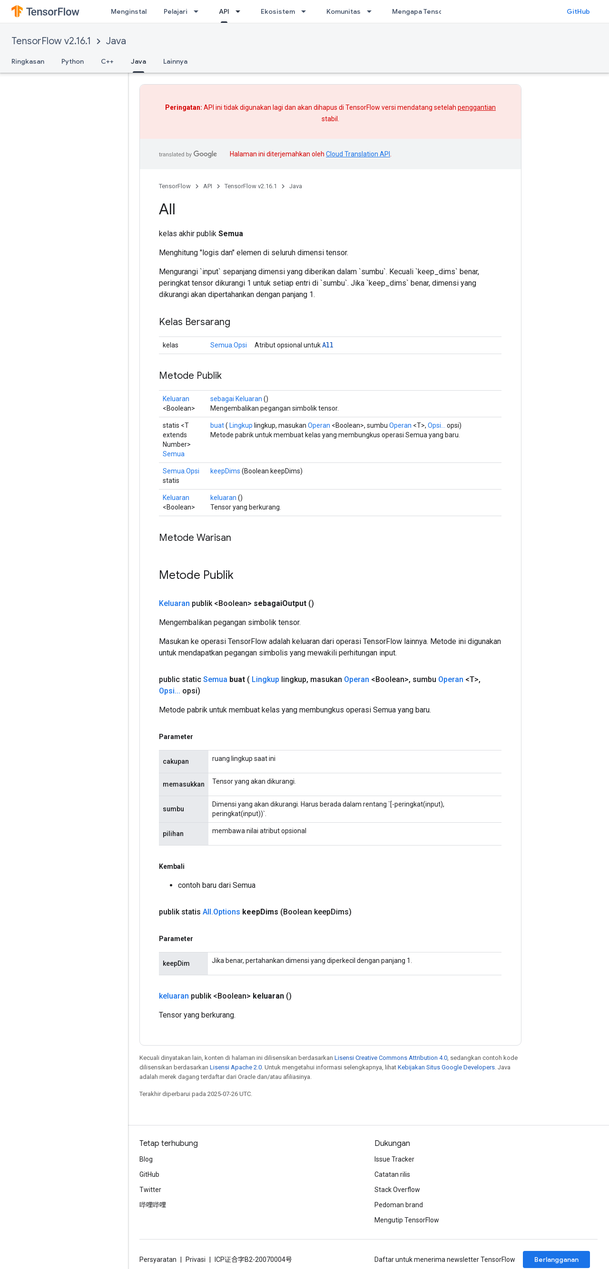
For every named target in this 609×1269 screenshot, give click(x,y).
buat (217, 425)
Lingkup (241, 425)
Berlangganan (556, 1259)
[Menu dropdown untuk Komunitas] (372, 11)
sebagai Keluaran (236, 399)
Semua (174, 454)
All (328, 344)
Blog (146, 1159)
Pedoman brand (398, 1205)
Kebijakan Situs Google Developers (446, 1067)
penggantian (477, 107)
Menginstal (129, 11)
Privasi (196, 1259)
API (207, 186)
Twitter (150, 1189)
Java (116, 41)
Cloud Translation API (358, 154)
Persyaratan (158, 1259)
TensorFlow (175, 186)
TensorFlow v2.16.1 (51, 41)
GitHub (578, 11)
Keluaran (176, 399)
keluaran (223, 497)
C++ (107, 61)
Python (72, 61)
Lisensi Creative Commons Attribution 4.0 (390, 1057)
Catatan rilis (392, 1174)
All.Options (221, 911)
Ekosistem (278, 11)
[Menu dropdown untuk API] (240, 11)
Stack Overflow (397, 1189)
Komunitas (343, 11)
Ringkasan (27, 61)
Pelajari (175, 11)
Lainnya (175, 61)
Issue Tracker (394, 1159)
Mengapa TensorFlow (426, 11)
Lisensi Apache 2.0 (236, 1067)
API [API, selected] (224, 11)
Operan (319, 425)
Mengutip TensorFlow (406, 1220)
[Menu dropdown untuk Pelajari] (198, 11)
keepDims (225, 471)
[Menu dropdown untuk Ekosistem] (306, 11)
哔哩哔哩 (152, 1205)
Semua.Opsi (228, 345)
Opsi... (436, 425)
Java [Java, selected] (138, 61)
